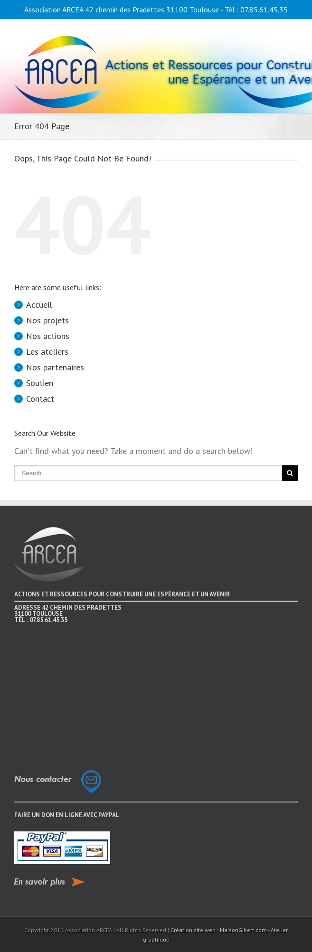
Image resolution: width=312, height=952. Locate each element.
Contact (40, 398)
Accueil (39, 304)
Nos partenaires (55, 367)
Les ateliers (47, 351)
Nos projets (47, 320)
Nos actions (47, 335)
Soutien (39, 382)
